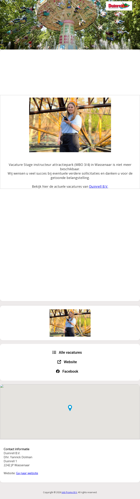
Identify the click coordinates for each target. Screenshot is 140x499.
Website (67, 362)
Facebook (67, 371)
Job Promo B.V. (69, 492)
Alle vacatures (67, 352)
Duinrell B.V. (98, 186)
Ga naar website (27, 473)
